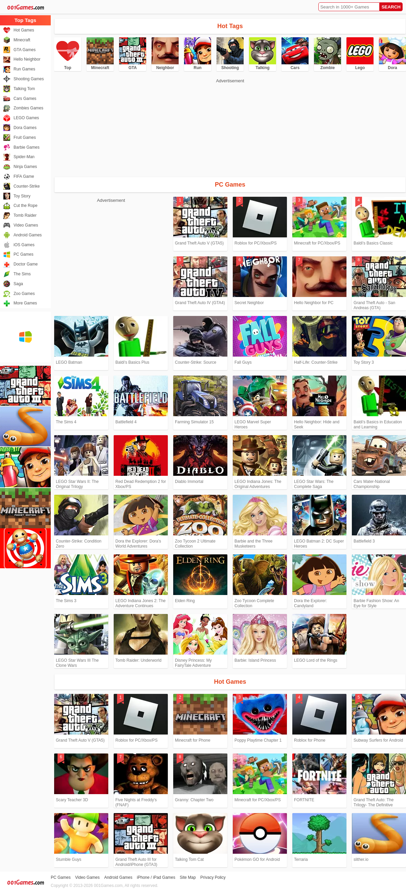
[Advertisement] (121, 127)
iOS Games (24, 244)
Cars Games (25, 98)
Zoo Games (24, 293)
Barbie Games (27, 147)
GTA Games (25, 49)
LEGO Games (26, 117)
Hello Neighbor (27, 59)
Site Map (188, 877)
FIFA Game (24, 176)
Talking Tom (24, 88)
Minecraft (22, 40)
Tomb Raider (25, 215)
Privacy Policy (213, 877)
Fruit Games (25, 137)
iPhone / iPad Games (156, 877)
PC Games (23, 254)
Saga (18, 283)
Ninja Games (25, 166)
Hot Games (24, 30)
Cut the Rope (26, 205)
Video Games (26, 225)
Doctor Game (26, 264)
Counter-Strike (27, 186)
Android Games (28, 235)
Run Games (24, 69)
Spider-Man (24, 156)
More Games (25, 303)
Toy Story (22, 196)
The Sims (22, 274)
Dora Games (25, 127)
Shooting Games (29, 79)
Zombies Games (28, 108)
